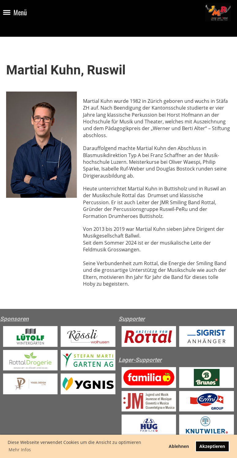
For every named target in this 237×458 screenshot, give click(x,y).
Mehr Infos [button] (20, 449)
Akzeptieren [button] (212, 446)
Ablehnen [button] (179, 446)
